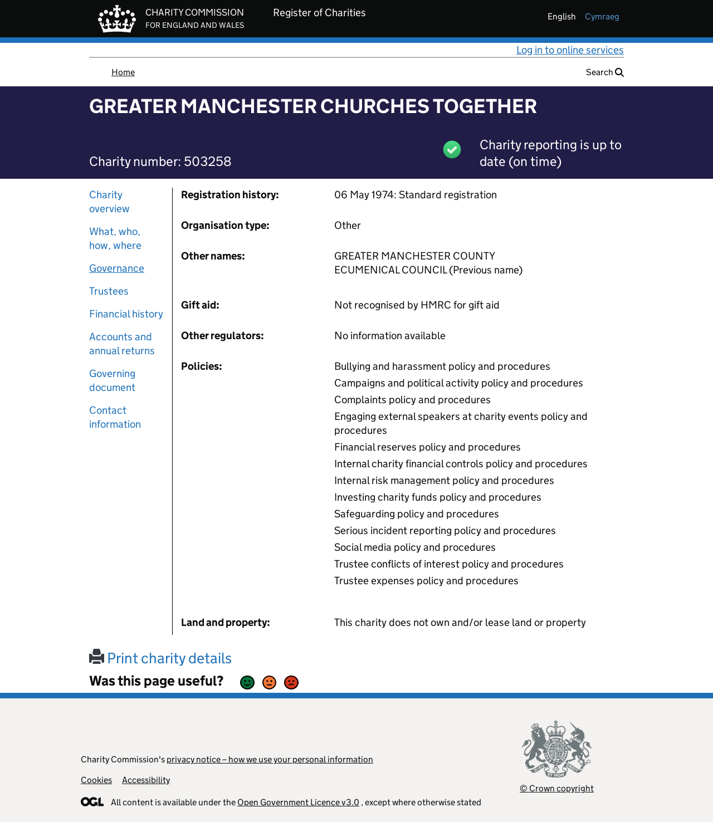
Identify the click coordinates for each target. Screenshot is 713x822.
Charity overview (109, 201)
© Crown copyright (557, 788)
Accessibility (146, 780)
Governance (116, 268)
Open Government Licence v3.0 (298, 802)
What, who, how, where (115, 238)
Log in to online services (570, 49)
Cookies (96, 780)
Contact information (115, 417)
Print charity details (160, 658)
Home (123, 72)
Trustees (109, 291)
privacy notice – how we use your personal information (270, 759)
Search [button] (605, 72)
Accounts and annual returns (122, 343)
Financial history (126, 313)
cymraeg (602, 16)
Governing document (112, 380)
